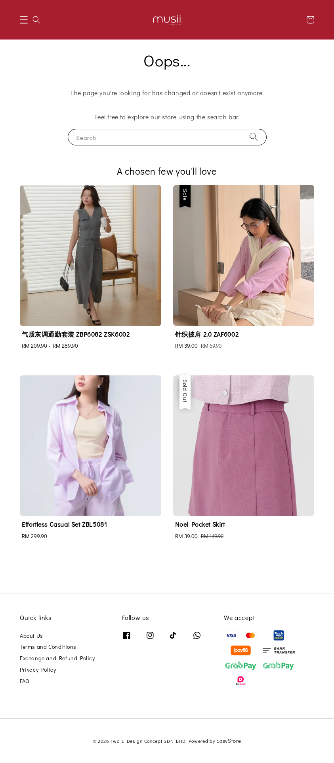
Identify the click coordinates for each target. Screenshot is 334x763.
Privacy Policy (38, 669)
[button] (23, 19)
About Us (31, 635)
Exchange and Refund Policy (57, 658)
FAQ (24, 681)
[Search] (253, 137)
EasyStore (228, 740)
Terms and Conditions (48, 646)
